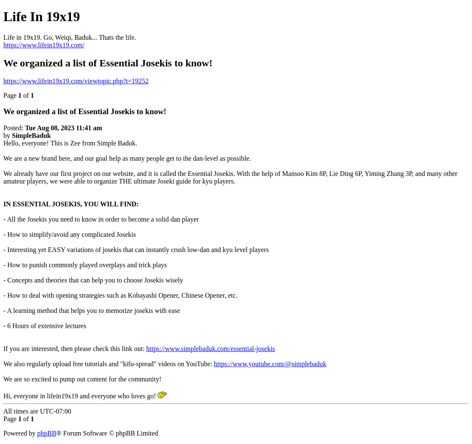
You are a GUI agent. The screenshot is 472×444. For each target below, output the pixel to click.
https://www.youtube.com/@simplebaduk (270, 363)
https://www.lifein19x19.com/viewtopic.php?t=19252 (76, 81)
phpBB (46, 433)
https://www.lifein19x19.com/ (44, 45)
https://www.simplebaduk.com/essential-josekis (210, 348)
